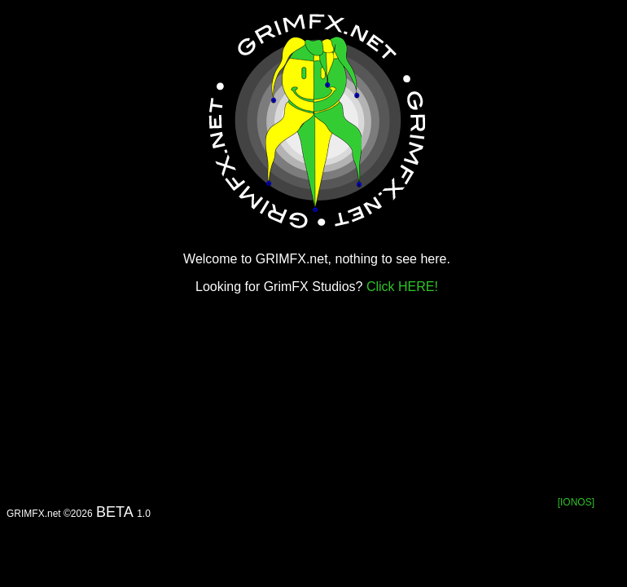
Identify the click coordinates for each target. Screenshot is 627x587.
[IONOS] (576, 502)
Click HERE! (402, 287)
